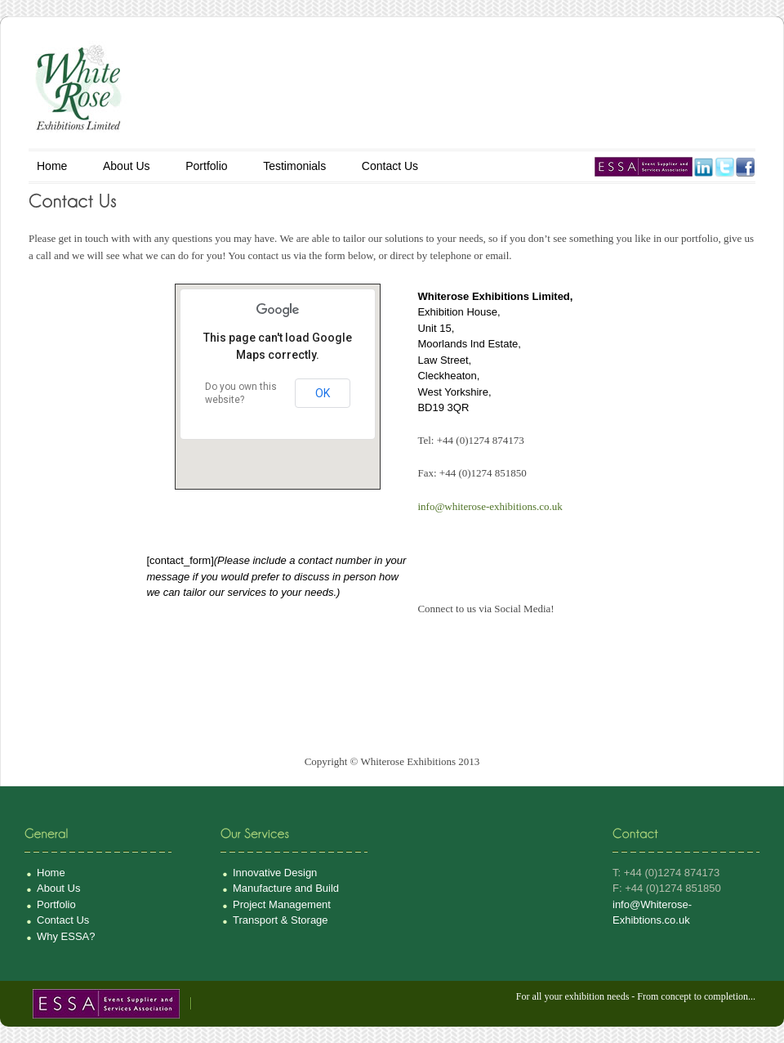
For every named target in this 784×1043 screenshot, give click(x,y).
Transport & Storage (280, 920)
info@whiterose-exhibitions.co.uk (489, 506)
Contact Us (390, 165)
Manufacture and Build (286, 888)
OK (322, 393)
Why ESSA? (66, 936)
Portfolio (206, 165)
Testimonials (294, 165)
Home (52, 165)
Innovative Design (275, 872)
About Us (126, 165)
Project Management (282, 904)
